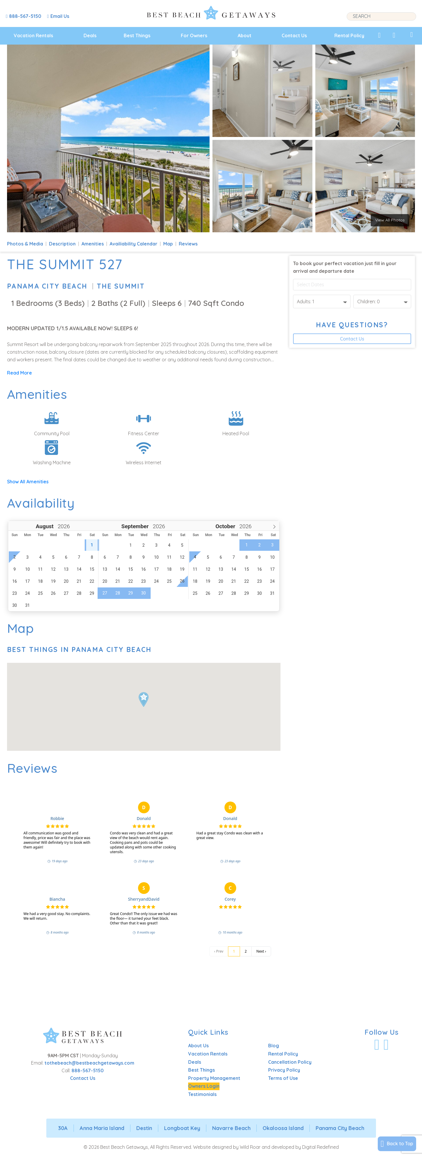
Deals (90, 35)
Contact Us (294, 35)
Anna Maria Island (102, 1128)
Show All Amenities (28, 482)
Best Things (137, 35)
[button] (144, 699)
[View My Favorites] (379, 35)
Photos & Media (25, 244)
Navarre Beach (231, 1128)
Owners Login (203, 1086)
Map (168, 244)
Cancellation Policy (290, 1062)
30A (63, 1128)
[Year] (63, 526)
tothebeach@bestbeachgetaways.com (89, 1063)
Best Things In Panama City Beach (79, 649)
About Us (198, 1045)
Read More (19, 373)
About (244, 35)
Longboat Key (182, 1128)
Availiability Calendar (133, 244)
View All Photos (390, 220)
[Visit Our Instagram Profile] (386, 1044)
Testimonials (202, 1094)
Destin (144, 1128)
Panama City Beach (47, 286)
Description (62, 244)
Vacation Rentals (33, 35)
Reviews (188, 244)
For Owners (194, 35)
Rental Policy (349, 35)
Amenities (92, 244)
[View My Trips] (411, 34)
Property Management (214, 1078)
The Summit (121, 286)
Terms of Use (283, 1078)
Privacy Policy (284, 1070)
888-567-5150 (88, 1070)
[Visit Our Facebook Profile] (377, 1044)
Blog (273, 1045)
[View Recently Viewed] (394, 35)
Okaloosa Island (283, 1128)
